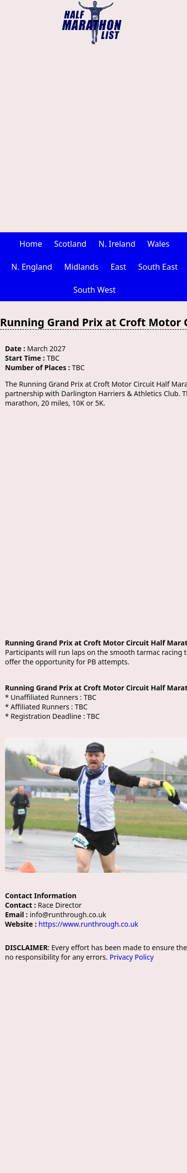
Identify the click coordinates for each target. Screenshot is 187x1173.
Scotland (70, 243)
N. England (31, 266)
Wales (159, 243)
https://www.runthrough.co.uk (88, 924)
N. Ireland (116, 243)
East (118, 266)
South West (94, 289)
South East (158, 266)
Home (30, 243)
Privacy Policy (132, 957)
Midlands (81, 266)
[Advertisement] (93, 138)
